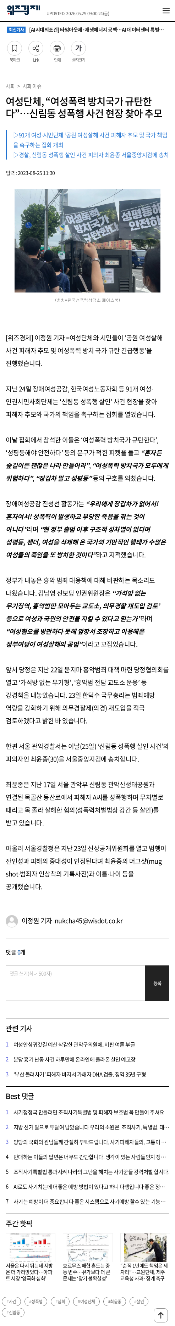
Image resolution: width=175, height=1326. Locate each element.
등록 (157, 983)
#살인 (139, 1301)
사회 (10, 85)
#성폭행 (36, 1301)
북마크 (14, 46)
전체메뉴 (166, 10)
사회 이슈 (32, 85)
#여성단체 (86, 1301)
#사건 (11, 1301)
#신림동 (13, 1312)
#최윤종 (114, 1301)
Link (35, 46)
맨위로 (161, 1315)
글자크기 (78, 46)
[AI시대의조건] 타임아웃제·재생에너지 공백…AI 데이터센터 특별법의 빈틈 (87, 30)
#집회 (60, 1301)
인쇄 (57, 46)
